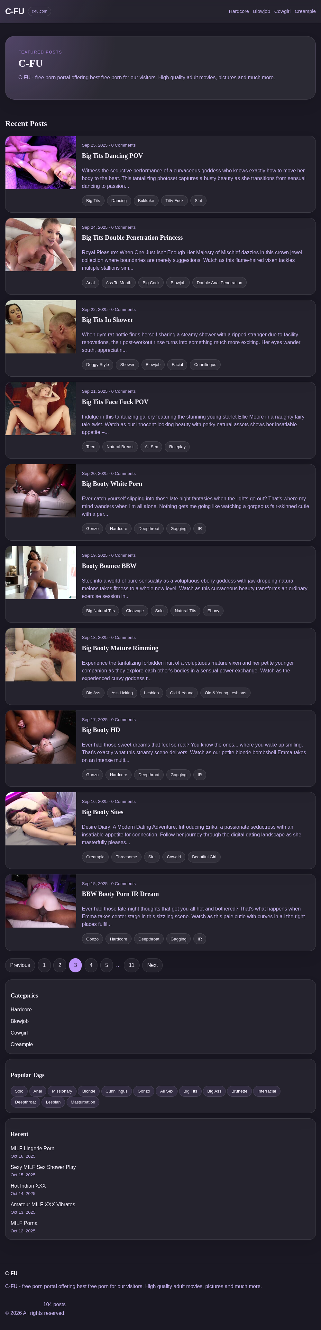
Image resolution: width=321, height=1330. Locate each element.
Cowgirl (282, 11)
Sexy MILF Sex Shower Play (43, 1167)
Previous (20, 965)
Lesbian (53, 1102)
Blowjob (261, 11)
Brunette (240, 1091)
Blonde (89, 1091)
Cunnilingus (116, 1091)
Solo (19, 1091)
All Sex (166, 1091)
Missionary (62, 1091)
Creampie (305, 11)
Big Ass (214, 1091)
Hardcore (239, 11)
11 (131, 965)
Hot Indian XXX (28, 1186)
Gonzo (144, 1091)
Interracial (267, 1091)
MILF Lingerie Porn (32, 1148)
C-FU (14, 11)
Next (152, 965)
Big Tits (190, 1091)
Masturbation (83, 1102)
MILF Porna (24, 1223)
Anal (37, 1091)
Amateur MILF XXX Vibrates (43, 1204)
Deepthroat (25, 1102)
